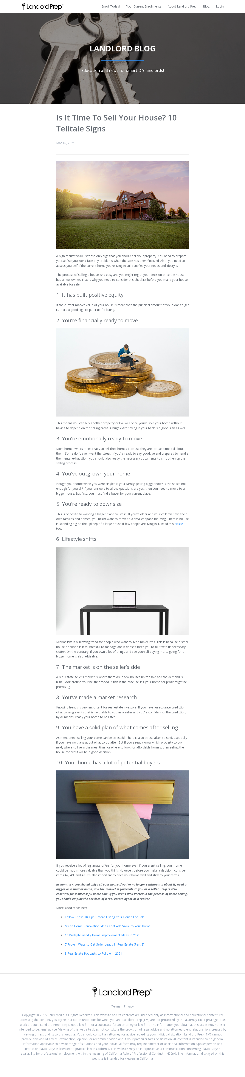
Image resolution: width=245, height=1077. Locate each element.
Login (220, 6)
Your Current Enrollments (143, 6)
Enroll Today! (111, 6)
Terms (115, 1006)
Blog (206, 6)
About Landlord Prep (182, 6)
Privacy (129, 1006)
